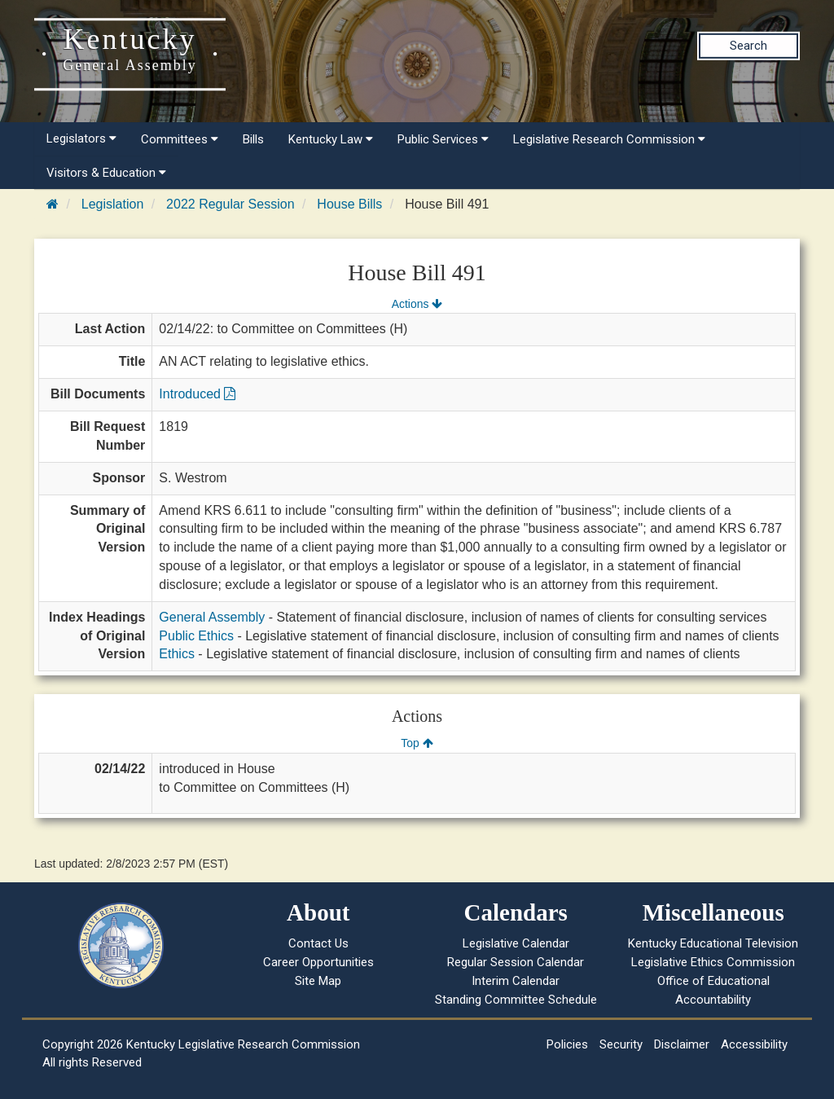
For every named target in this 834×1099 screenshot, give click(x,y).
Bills (253, 139)
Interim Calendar (516, 981)
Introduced (197, 394)
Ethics (177, 654)
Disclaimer (681, 1044)
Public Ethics (196, 636)
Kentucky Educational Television (713, 943)
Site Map (318, 981)
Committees (179, 139)
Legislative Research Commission (609, 139)
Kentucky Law (330, 139)
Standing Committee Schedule (516, 999)
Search (748, 45)
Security (621, 1044)
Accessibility (754, 1044)
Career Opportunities (318, 962)
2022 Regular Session (230, 204)
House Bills (349, 204)
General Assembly (212, 617)
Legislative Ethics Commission (713, 962)
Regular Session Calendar (515, 962)
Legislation (112, 204)
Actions (417, 303)
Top (416, 743)
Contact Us (318, 943)
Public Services (443, 139)
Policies (567, 1044)
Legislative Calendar (516, 943)
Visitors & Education (106, 172)
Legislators (81, 138)
